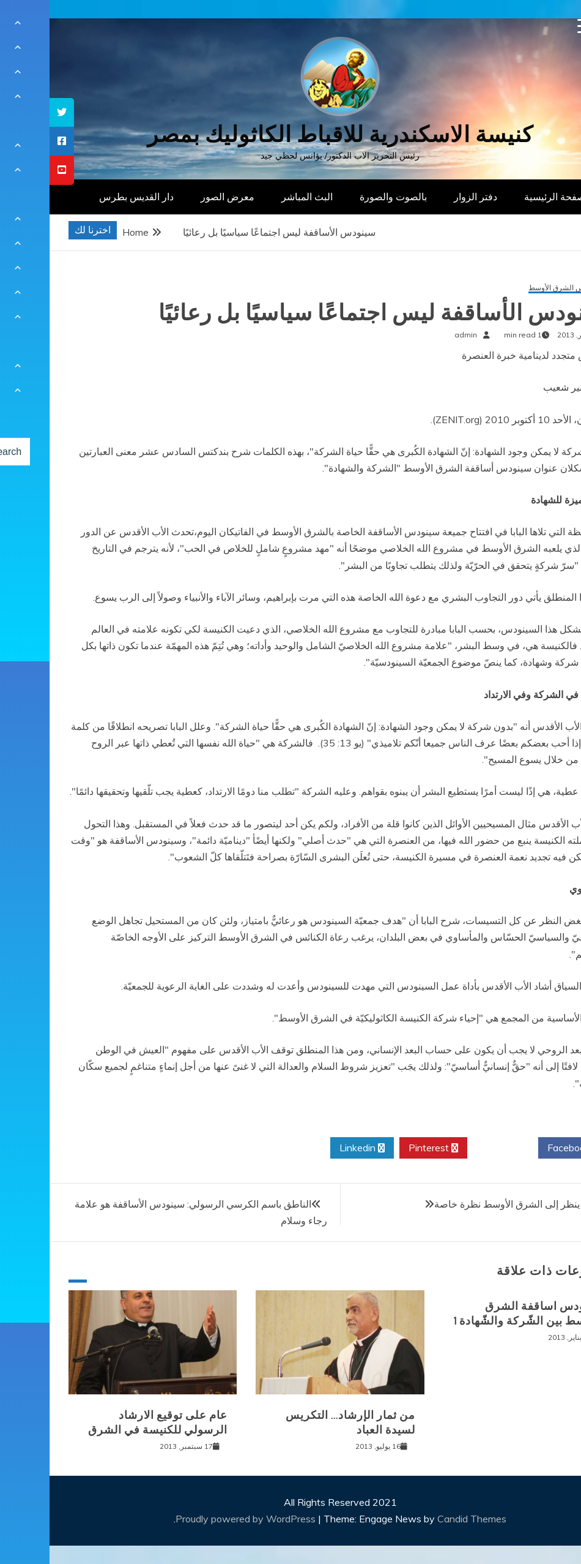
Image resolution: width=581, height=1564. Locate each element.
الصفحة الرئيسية (508, 196)
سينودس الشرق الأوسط (516, 288)
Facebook (524, 1148)
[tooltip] (12, 112)
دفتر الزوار (426, 196)
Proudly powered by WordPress (197, 1519)
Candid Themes (422, 1519)
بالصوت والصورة (343, 196)
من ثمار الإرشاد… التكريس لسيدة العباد (301, 1422)
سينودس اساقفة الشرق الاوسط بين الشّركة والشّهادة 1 (478, 1313)
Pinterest (384, 1148)
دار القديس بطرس (87, 196)
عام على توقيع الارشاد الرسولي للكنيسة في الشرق (108, 1422)
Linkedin (312, 1148)
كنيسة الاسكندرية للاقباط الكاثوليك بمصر (291, 134)
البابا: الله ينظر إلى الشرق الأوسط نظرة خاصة (476, 1204)
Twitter (453, 1148)
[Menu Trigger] (535, 26)
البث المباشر (257, 196)
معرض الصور (178, 196)
